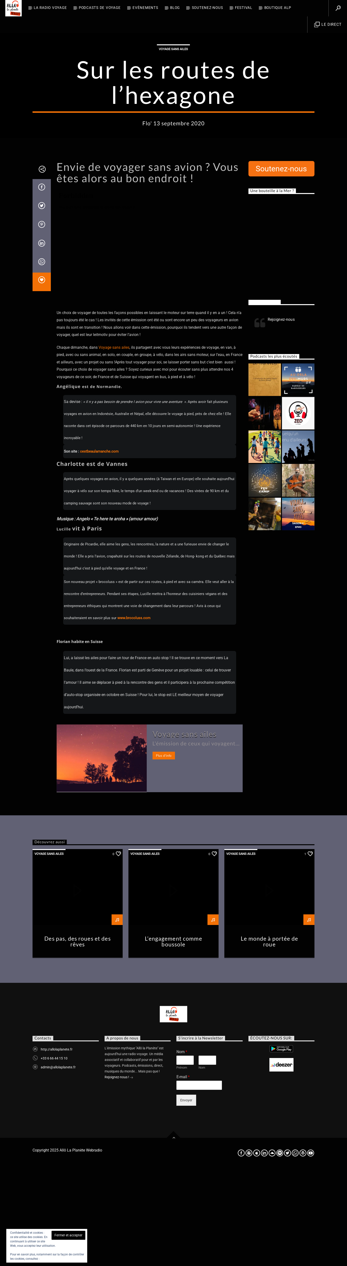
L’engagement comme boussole (173, 1039)
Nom (181, 1149)
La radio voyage (50, 8)
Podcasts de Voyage (100, 8)
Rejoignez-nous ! (119, 1174)
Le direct (328, 24)
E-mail (183, 1174)
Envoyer (186, 1197)
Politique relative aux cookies (59, 1258)
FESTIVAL (243, 8)
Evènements (145, 8)
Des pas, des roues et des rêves (77, 1039)
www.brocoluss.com (133, 715)
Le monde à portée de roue (269, 1039)
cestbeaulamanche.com (99, 549)
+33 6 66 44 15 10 (54, 1156)
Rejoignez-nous (264, 399)
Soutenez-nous (207, 8)
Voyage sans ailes (173, 98)
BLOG (175, 8)
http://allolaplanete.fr (57, 1147)
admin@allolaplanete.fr (58, 1164)
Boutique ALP (277, 8)
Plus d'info (164, 853)
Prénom (181, 1165)
